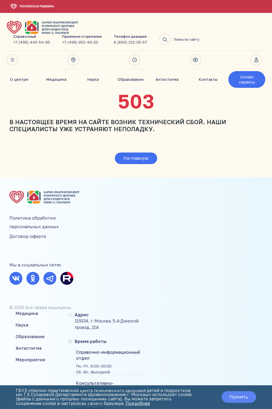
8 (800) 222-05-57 (196, 29)
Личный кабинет (256, 47)
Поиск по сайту (245, 27)
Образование (131, 67)
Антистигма (167, 67)
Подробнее (138, 403)
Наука (93, 67)
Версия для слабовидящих (195, 47)
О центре (19, 67)
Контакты (208, 67)
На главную (136, 145)
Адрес (73, 47)
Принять (238, 397)
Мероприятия (95, 227)
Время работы (134, 47)
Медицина (56, 67)
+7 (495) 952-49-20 (146, 29)
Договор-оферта (27, 222)
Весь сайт (12, 47)
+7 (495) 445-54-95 (97, 29)
